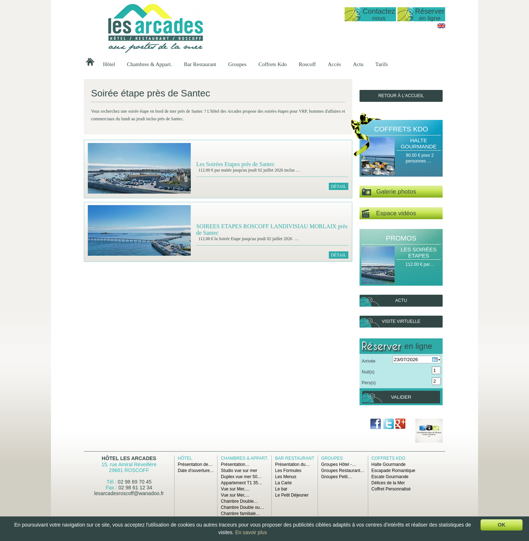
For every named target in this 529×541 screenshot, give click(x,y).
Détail (338, 186)
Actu (358, 64)
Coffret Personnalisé (391, 489)
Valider (401, 397)
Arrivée (368, 361)
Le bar (281, 489)
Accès (334, 64)
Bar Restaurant (200, 64)
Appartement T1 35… (241, 482)
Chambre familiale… (240, 513)
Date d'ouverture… (196, 470)
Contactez (378, 14)
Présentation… (235, 464)
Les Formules (288, 470)
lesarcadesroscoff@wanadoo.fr (129, 493)
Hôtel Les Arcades (129, 458)
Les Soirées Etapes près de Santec (235, 164)
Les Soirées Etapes (418, 252)
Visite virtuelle (401, 321)
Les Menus (285, 476)
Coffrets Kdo (272, 64)
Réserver (429, 14)
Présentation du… (292, 464)
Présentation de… (195, 464)
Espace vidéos (389, 213)
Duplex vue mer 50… (241, 476)
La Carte (283, 482)
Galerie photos (389, 192)
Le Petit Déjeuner (292, 495)
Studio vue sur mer (239, 470)
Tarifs (381, 64)
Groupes (237, 64)
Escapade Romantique (393, 470)
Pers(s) (369, 382)
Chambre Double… (239, 501)
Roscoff (307, 64)
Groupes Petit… (336, 476)
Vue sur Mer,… (235, 489)
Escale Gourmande (390, 476)
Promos (401, 238)
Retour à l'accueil (401, 95)
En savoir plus (251, 532)
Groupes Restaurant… (343, 470)
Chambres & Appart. (149, 64)
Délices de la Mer (388, 482)
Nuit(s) (368, 372)
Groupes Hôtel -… (338, 464)
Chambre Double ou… (242, 507)
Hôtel (109, 64)
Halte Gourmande (418, 143)
